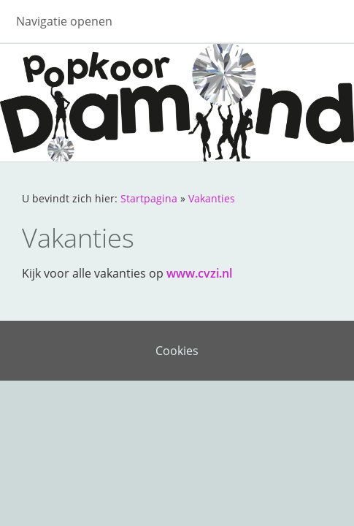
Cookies (177, 351)
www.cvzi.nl (199, 273)
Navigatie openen (64, 21)
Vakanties (211, 198)
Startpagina (148, 198)
